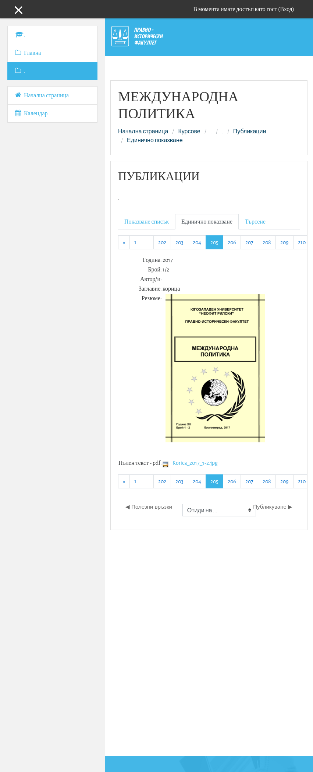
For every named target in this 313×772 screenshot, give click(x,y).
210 (302, 242)
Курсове (189, 131)
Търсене (255, 221)
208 (267, 242)
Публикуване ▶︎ (272, 506)
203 (179, 242)
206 (232, 242)
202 (162, 242)
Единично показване (155, 140)
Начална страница (143, 131)
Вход (286, 9)
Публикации (249, 131)
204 (197, 242)
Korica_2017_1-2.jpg (195, 463)
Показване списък (146, 221)
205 (216, 242)
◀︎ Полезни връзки (148, 506)
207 (249, 242)
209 (284, 242)
